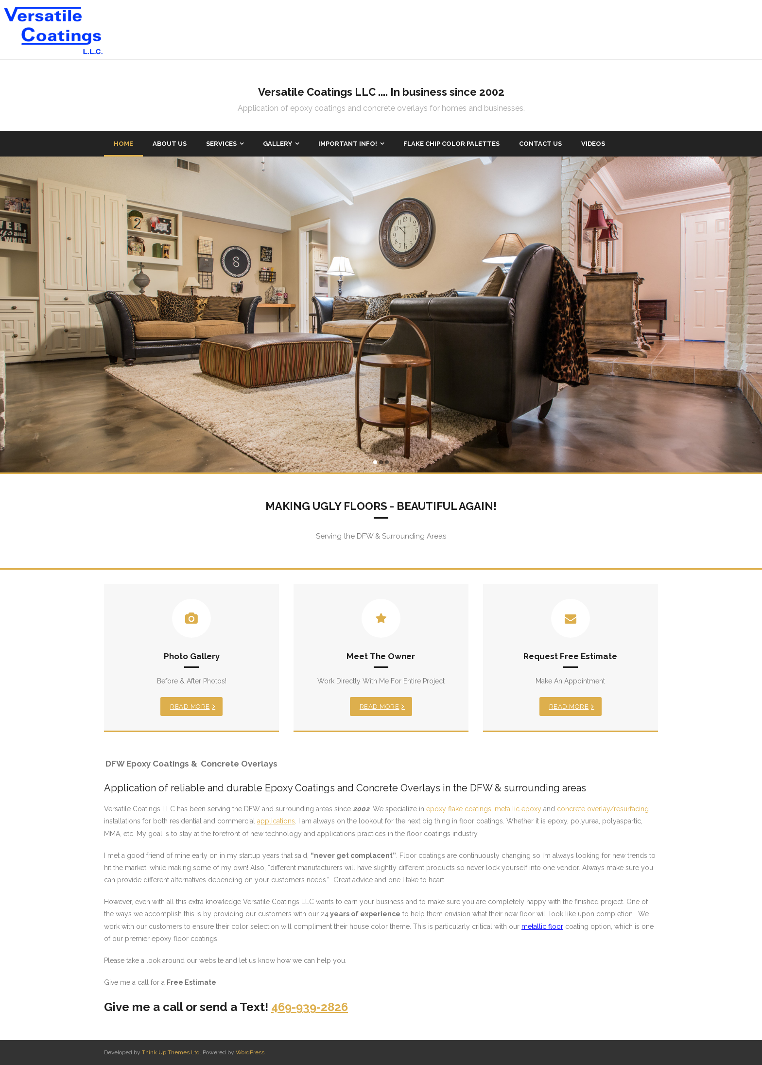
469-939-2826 (309, 1007)
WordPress (250, 1052)
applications (276, 821)
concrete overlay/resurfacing (603, 809)
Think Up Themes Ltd (171, 1052)
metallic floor (542, 926)
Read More (190, 706)
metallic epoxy (518, 809)
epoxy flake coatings (458, 809)
